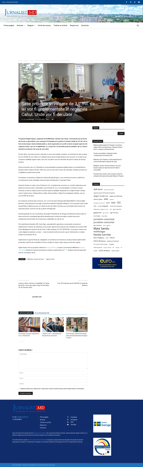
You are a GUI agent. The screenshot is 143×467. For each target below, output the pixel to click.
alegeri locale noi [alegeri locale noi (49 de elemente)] (101, 196)
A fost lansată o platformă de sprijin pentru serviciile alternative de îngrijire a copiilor (76, 335)
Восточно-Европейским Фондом (37, 439)
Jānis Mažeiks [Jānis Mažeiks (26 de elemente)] (98, 225)
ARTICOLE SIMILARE (26, 313)
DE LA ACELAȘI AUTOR (42, 313)
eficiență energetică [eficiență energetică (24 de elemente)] (116, 206)
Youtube (73, 424)
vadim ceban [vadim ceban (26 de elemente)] (115, 251)
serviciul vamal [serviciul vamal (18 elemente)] (107, 247)
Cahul (31, 60)
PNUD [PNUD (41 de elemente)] (112, 238)
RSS (72, 422)
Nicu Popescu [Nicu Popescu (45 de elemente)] (99, 238)
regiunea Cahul (50, 259)
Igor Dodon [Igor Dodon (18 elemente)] (106, 213)
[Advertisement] (71, 43)
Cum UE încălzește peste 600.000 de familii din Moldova (72, 284)
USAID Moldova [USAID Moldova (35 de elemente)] (104, 251)
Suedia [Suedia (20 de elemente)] (117, 247)
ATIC (65, 250)
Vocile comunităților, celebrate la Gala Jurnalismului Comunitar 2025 (105, 154)
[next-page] (23, 341)
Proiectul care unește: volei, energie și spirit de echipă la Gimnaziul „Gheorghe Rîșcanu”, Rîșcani (108, 175)
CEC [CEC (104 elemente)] (119, 202)
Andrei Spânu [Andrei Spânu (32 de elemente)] (98, 199)
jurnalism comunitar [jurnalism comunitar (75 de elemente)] (104, 222)
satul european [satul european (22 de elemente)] (98, 247)
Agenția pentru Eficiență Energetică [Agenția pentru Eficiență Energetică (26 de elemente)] (104, 193)
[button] (138, 25)
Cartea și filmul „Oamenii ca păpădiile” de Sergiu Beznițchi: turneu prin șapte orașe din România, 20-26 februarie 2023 (33, 285)
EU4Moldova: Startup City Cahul (35, 259)
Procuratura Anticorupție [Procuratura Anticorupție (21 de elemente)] (100, 244)
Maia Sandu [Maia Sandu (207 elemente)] (101, 228)
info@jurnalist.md (22, 417)
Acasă (20, 60)
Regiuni (26, 60)
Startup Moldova (51, 247)
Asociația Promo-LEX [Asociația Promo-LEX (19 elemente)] (99, 203)
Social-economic (40, 99)
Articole (33, 99)
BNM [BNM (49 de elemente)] (113, 203)
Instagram (74, 420)
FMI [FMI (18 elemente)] (111, 209)
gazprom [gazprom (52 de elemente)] (97, 212)
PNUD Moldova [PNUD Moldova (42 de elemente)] (100, 241)
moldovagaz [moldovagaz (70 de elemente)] (99, 232)
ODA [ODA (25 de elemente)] (107, 238)
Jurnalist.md (30, 119)
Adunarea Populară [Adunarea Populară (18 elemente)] (109, 189)
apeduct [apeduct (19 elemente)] (112, 199)
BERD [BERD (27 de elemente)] (108, 203)
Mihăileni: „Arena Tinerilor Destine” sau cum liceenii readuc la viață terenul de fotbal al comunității (107, 168)
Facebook (74, 417)
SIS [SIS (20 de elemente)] (113, 247)
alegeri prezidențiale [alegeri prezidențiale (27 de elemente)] (115, 196)
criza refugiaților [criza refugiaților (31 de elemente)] (103, 206)
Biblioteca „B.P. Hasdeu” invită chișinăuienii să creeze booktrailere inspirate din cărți (108, 160)
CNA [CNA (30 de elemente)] (95, 206)
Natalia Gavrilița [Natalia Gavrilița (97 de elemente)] (102, 235)
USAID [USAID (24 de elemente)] (95, 251)
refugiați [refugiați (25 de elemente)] (111, 244)
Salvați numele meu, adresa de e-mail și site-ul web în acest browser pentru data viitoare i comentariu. (52, 388)
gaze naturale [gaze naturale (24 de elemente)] (117, 209)
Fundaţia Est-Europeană (40, 433)
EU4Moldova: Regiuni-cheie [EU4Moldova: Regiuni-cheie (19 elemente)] (101, 209)
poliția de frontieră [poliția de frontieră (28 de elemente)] (113, 241)
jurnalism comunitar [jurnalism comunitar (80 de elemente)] (104, 219)
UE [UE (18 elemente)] (121, 247)
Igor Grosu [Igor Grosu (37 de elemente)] (114, 213)
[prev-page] (19, 341)
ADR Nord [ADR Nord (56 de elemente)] (98, 189)
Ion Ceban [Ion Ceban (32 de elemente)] (97, 216)
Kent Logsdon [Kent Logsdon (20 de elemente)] (107, 225)
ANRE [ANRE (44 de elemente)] (106, 199)
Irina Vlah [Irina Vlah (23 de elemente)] (104, 216)
